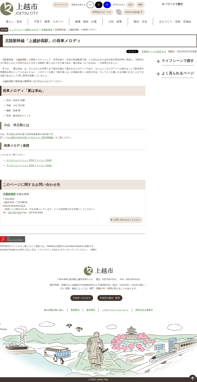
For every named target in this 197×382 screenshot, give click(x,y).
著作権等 (90, 310)
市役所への (82, 298)
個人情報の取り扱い (54, 310)
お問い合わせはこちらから (127, 219)
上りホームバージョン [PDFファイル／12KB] (29, 160)
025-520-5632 (15, 212)
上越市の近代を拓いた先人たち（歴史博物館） (32, 137)
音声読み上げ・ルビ (101, 12)
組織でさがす (31, 29)
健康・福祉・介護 (86, 21)
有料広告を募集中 (144, 310)
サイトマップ (61, 5)
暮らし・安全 (14, 21)
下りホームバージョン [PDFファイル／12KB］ (29, 165)
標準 (140, 5)
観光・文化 (140, 21)
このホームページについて (115, 310)
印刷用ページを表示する (154, 51)
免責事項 (75, 310)
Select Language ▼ (134, 12)
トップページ (16, 29)
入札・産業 (115, 21)
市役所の (110, 298)
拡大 (131, 5)
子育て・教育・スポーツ (48, 21)
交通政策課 (46, 29)
